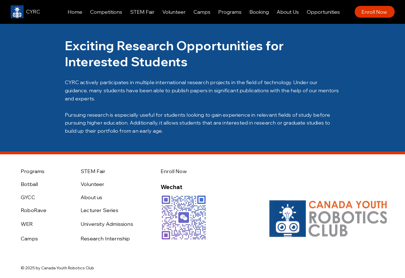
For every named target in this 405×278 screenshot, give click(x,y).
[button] (106, 12)
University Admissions (107, 224)
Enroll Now (174, 171)
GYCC (28, 197)
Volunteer (92, 184)
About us (91, 197)
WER (27, 224)
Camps (29, 238)
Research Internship (105, 238)
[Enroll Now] (375, 12)
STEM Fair (93, 171)
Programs (32, 171)
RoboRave (33, 210)
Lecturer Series (99, 210)
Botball (29, 184)
